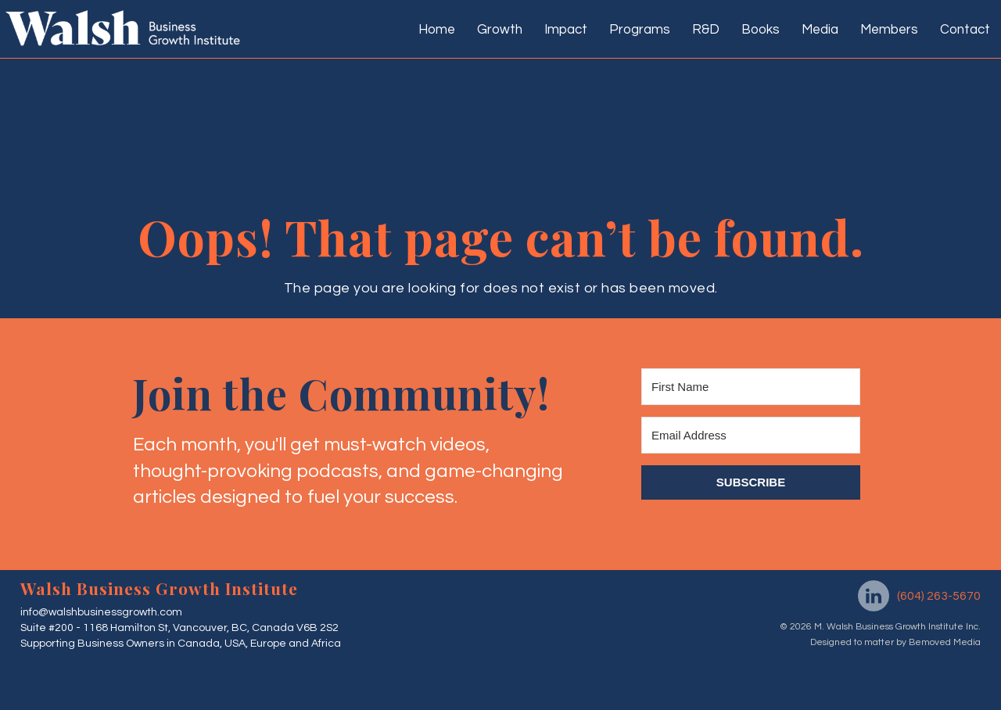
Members (889, 30)
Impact (565, 30)
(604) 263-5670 (939, 596)
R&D (705, 30)
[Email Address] (750, 435)
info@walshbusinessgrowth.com (101, 612)
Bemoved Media (943, 642)
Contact (965, 30)
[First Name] (750, 386)
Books (760, 30)
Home (436, 30)
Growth (499, 30)
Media (820, 30)
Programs (639, 30)
